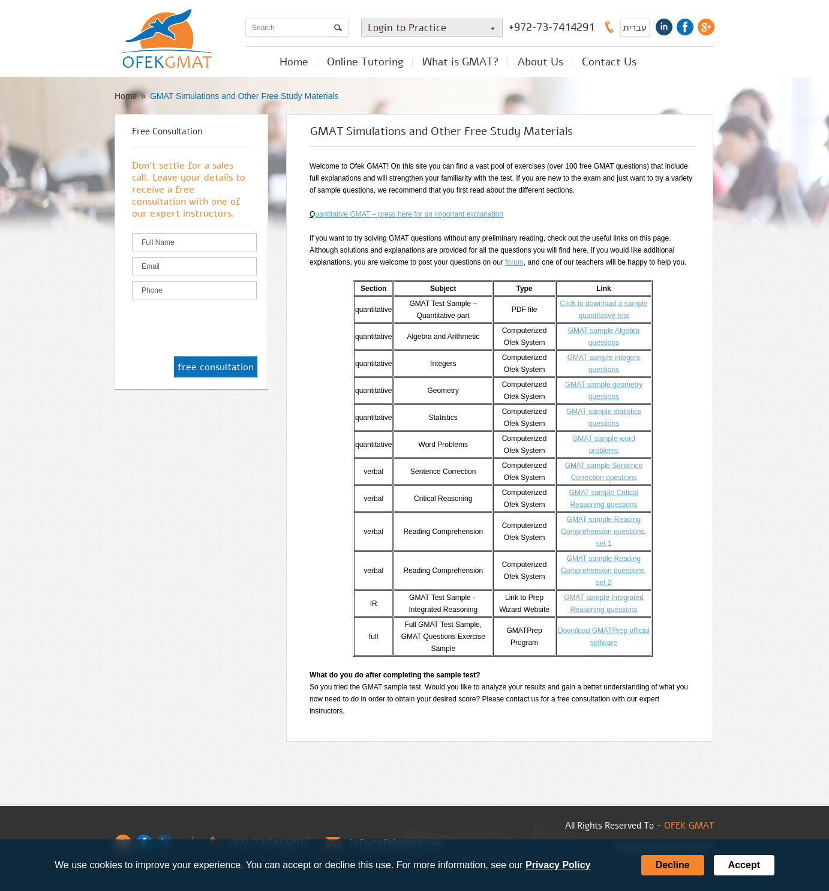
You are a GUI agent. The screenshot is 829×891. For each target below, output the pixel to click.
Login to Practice (435, 28)
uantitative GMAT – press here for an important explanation (409, 214)
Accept (744, 865)
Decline (673, 865)
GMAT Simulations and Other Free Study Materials (244, 96)
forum (514, 262)
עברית (635, 27)
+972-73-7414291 (551, 27)
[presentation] (223, 328)
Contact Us (609, 62)
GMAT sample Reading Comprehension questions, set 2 (604, 570)
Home (294, 62)
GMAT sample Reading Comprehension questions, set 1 (604, 531)
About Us (540, 62)
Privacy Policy (558, 865)
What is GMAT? (460, 62)
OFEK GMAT (689, 826)
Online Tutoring (365, 62)
